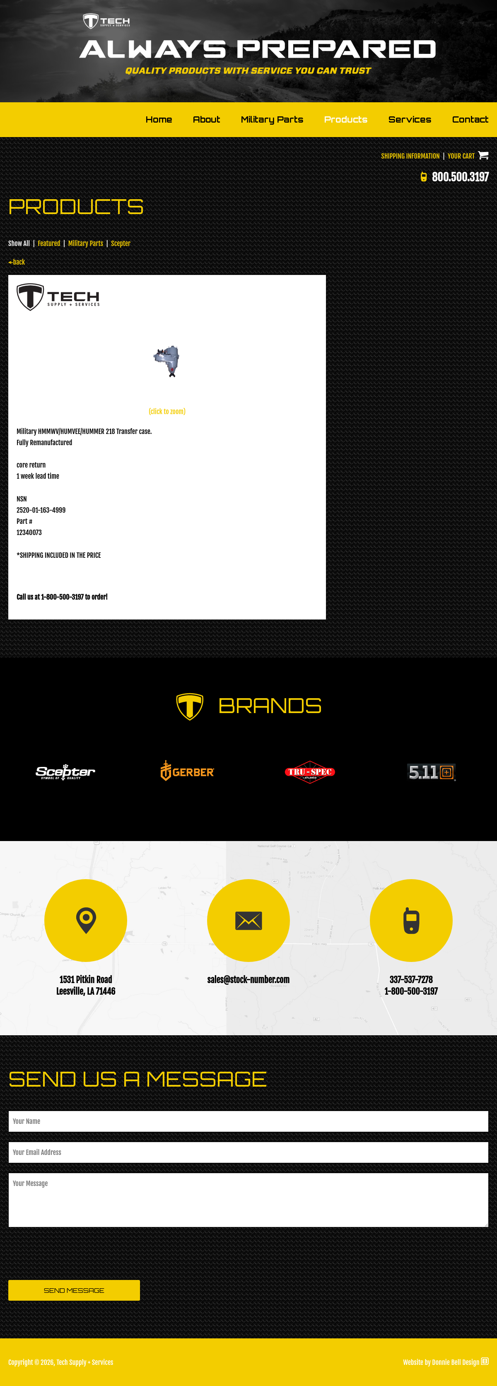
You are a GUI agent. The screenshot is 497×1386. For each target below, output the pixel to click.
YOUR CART (468, 156)
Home (159, 119)
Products (346, 119)
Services (410, 119)
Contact (470, 119)
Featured (49, 243)
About (206, 119)
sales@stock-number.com (248, 980)
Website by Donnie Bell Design (446, 1362)
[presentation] (71, 1254)
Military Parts (272, 119)
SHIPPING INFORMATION (410, 156)
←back (16, 262)
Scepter (120, 243)
